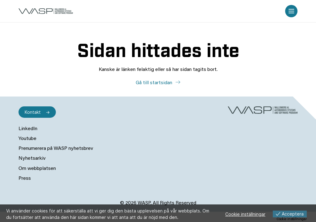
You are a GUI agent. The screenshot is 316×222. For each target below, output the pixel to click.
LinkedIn (28, 128)
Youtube (27, 138)
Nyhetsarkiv (32, 158)
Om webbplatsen (37, 168)
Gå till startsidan (154, 82)
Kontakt (33, 112)
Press (25, 178)
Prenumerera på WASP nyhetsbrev (56, 148)
